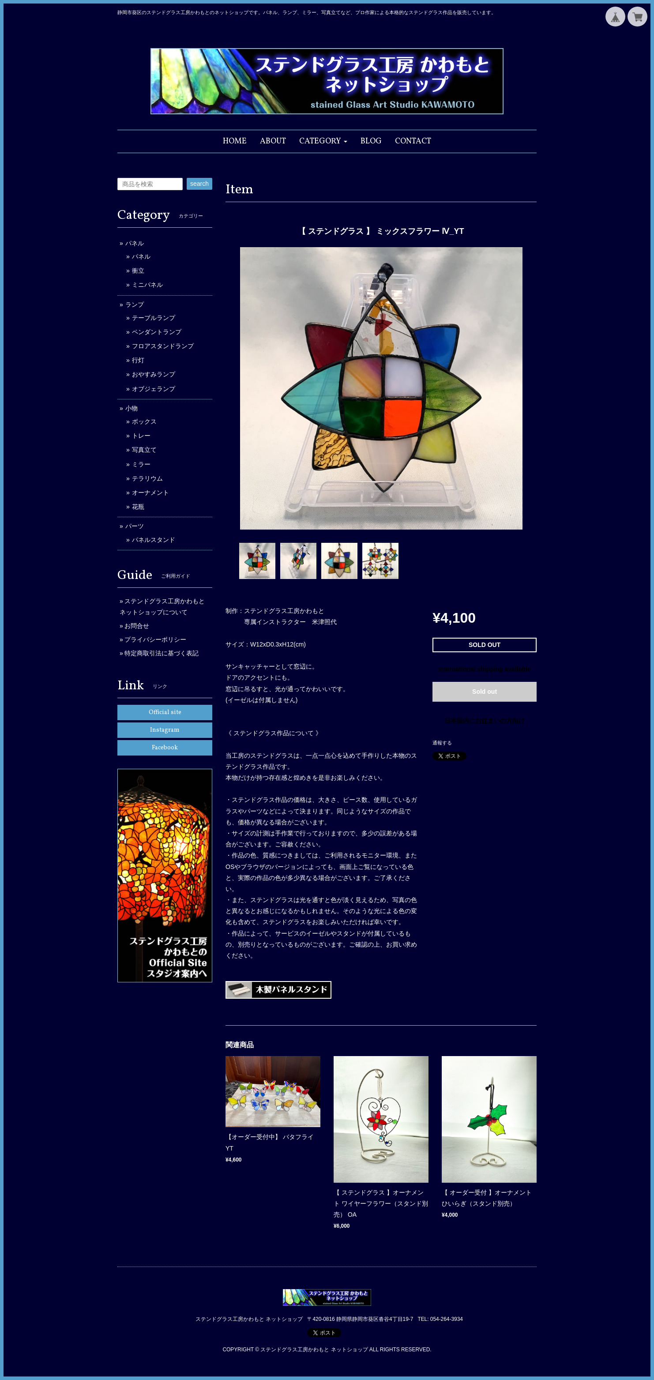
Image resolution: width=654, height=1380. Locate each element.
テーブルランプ (153, 317)
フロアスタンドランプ (163, 346)
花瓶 (138, 506)
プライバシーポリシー (155, 639)
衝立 (138, 270)
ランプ (134, 304)
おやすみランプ (153, 374)
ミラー (141, 464)
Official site (165, 712)
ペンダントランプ (156, 331)
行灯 (138, 360)
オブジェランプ (153, 388)
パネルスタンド (153, 539)
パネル (134, 243)
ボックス (144, 421)
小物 (131, 408)
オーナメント (150, 492)
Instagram (165, 730)
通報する (442, 742)
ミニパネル (147, 284)
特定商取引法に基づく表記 (161, 653)
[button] (323, 141)
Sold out (484, 691)
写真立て (144, 449)
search (199, 183)
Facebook (165, 748)
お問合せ (136, 625)
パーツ (134, 526)
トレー (141, 435)
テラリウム (147, 478)
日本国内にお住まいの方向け (484, 720)
